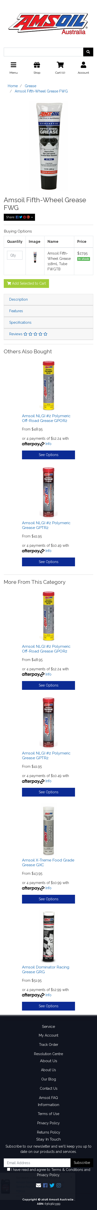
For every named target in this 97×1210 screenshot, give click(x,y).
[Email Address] (37, 1162)
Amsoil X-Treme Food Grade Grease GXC (48, 862)
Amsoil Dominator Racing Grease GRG (45, 969)
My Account (48, 1035)
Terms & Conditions (67, 1170)
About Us (48, 1070)
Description (18, 299)
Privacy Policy (48, 1123)
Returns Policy (48, 1132)
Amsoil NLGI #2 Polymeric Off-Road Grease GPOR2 (46, 418)
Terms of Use (48, 1114)
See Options (48, 455)
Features (16, 311)
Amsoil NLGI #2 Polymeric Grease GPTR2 (46, 525)
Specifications (20, 322)
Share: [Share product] (18, 217)
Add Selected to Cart (26, 283)
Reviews (28, 334)
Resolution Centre (48, 1054)
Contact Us (49, 1088)
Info (49, 444)
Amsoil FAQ (48, 1098)
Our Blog (48, 1079)
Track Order (48, 1045)
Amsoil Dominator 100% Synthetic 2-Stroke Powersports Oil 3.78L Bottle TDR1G (41, 1186)
